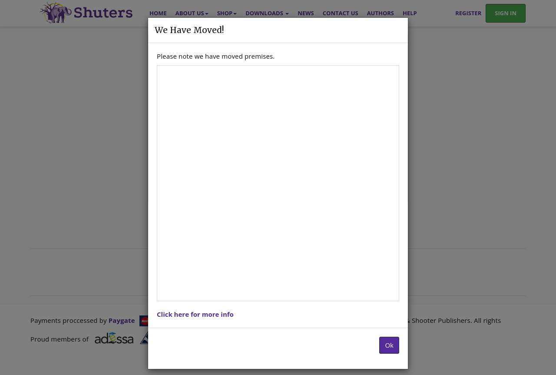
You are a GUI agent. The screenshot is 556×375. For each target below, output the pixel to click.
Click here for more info (195, 314)
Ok (389, 345)
